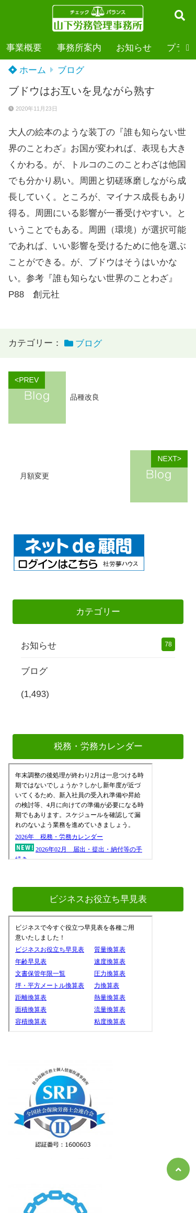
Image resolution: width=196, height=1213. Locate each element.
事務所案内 (79, 48)
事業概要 (24, 48)
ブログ (70, 70)
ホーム (27, 70)
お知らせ (134, 48)
